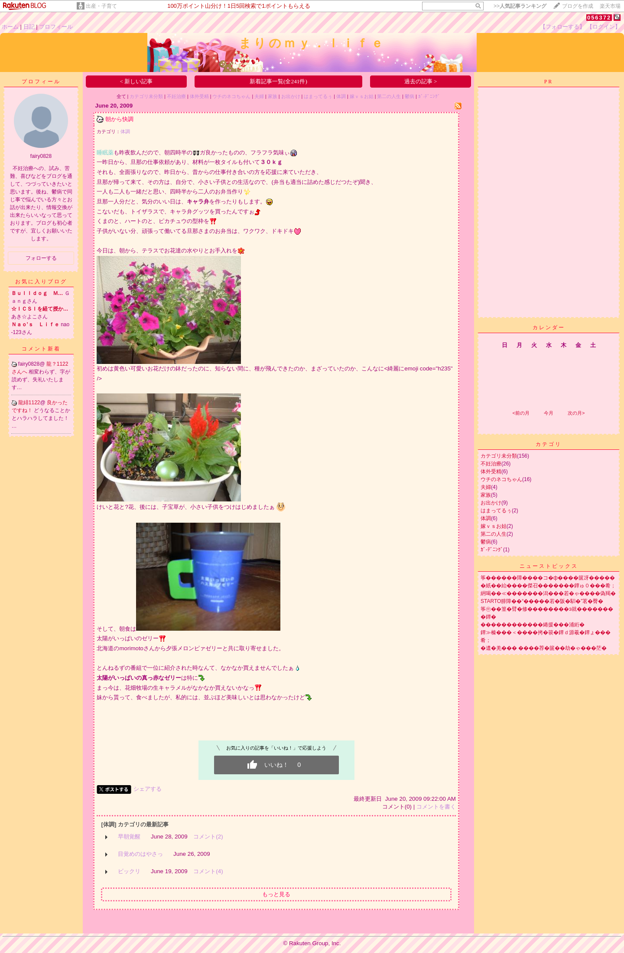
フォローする (41, 258)
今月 (548, 413)
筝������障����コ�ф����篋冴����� (548, 578)
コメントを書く (436, 806)
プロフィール (56, 26)
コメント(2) (208, 836)
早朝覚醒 (129, 836)
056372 (599, 17)
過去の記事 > (420, 81)
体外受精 (199, 96)
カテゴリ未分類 (146, 96)
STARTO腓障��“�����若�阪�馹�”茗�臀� (542, 601)
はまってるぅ (318, 96)
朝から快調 (119, 119)
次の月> (576, 413)
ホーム (10, 26)
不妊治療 (176, 96)
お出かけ (290, 96)
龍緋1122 (29, 403)
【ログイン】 (604, 26)
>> (520, 6)
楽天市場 (610, 6)
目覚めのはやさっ (140, 854)
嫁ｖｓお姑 (362, 96)
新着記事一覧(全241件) (278, 81)
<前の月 (520, 413)
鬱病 (409, 96)
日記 (29, 26)
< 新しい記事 (136, 81)
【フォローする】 (562, 26)
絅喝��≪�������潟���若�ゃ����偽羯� (548, 593)
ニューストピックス (549, 566)
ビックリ (129, 871)
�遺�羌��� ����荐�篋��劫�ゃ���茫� (544, 648)
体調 (341, 96)
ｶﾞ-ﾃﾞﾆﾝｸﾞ (429, 96)
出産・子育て (101, 6)
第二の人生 (389, 96)
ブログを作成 (577, 6)
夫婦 (259, 96)
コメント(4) (208, 871)
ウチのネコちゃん (231, 96)
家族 (272, 96)
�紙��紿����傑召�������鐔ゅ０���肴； (548, 586)
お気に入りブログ (41, 281)
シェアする (147, 789)
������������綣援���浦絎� (533, 625)
